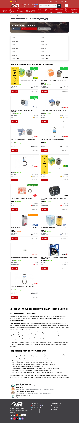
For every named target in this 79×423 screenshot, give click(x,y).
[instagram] (14, 419)
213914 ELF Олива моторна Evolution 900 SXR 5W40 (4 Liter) (54, 258)
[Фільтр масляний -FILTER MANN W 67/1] (54, 161)
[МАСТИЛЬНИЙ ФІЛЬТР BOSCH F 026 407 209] (54, 102)
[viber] (22, 419)
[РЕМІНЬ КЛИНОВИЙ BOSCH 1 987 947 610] (54, 132)
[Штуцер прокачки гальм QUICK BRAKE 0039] (24, 250)
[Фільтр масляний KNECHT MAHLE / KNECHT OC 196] (54, 73)
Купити (14, 91)
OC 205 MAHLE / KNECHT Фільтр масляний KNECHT (53, 199)
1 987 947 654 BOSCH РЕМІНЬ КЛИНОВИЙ (22, 169)
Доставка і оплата (52, 1)
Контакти (61, 1)
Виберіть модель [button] (29, 29)
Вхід (66, 1)
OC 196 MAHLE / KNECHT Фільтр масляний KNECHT (53, 81)
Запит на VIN (35, 412)
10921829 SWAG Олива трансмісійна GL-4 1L (24, 228)
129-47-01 (28, 6)
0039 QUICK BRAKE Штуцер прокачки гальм (24, 257)
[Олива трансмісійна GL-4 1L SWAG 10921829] (24, 220)
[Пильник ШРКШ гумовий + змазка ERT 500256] (24, 102)
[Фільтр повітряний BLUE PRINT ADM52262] (54, 220)
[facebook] (11, 419)
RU (15, 1)
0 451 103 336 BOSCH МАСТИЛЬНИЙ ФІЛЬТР (23, 139)
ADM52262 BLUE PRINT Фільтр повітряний (53, 228)
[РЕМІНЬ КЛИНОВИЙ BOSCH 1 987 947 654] (24, 161)
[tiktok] (17, 419)
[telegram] (20, 419)
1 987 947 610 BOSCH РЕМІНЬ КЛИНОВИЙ (52, 139)
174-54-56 (28, 4)
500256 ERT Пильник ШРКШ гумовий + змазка (22, 111)
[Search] (59, 6)
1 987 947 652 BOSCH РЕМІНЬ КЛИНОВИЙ (22, 287)
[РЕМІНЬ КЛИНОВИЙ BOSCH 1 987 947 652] (24, 279)
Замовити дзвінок (35, 410)
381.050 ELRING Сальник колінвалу (21, 198)
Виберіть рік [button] (44, 29)
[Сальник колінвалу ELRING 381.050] (24, 191)
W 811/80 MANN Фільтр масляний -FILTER (23, 80)
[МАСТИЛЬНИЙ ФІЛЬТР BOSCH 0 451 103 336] (24, 132)
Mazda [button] (16, 29)
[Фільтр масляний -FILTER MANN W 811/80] (24, 73)
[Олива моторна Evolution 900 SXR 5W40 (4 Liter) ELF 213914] (54, 250)
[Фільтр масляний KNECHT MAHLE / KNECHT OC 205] (54, 191)
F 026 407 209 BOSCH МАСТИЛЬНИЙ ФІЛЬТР (53, 110)
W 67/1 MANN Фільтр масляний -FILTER (52, 169)
